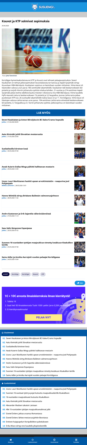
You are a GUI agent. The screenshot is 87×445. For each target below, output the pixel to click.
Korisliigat (25, 274)
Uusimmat (9, 332)
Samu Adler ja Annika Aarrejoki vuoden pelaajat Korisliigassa (31, 257)
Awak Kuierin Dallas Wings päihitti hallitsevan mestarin (28, 166)
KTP (43, 274)
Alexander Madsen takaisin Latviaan (21, 405)
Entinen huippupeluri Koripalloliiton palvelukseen (27, 421)
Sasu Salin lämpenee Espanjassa (17, 228)
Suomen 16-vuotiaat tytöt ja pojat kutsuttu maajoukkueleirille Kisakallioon (37, 393)
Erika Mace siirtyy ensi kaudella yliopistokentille (26, 426)
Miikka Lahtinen (8, 185)
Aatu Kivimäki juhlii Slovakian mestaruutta (22, 134)
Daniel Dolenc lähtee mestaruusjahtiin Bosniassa (27, 417)
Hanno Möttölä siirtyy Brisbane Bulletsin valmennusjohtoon (30, 195)
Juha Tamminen (11, 76)
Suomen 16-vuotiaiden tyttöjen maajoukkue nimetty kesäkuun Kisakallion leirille (37, 243)
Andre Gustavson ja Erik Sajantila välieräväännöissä (26, 213)
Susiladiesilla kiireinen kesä (15, 148)
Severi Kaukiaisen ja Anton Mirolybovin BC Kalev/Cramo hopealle (33, 119)
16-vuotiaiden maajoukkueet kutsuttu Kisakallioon (27, 397)
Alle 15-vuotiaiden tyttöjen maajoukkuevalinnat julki (28, 409)
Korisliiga (15, 274)
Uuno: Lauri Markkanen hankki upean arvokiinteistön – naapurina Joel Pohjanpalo (35, 182)
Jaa (80, 283)
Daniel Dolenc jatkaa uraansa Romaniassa (24, 413)
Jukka (4, 122)
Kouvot (35, 274)
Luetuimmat (10, 383)
